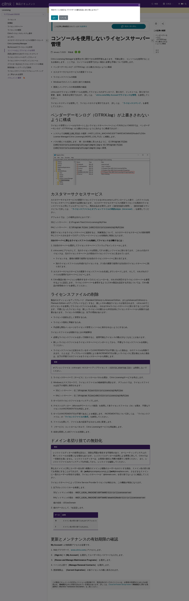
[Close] (139, 5)
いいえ (63, 17)
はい (54, 17)
